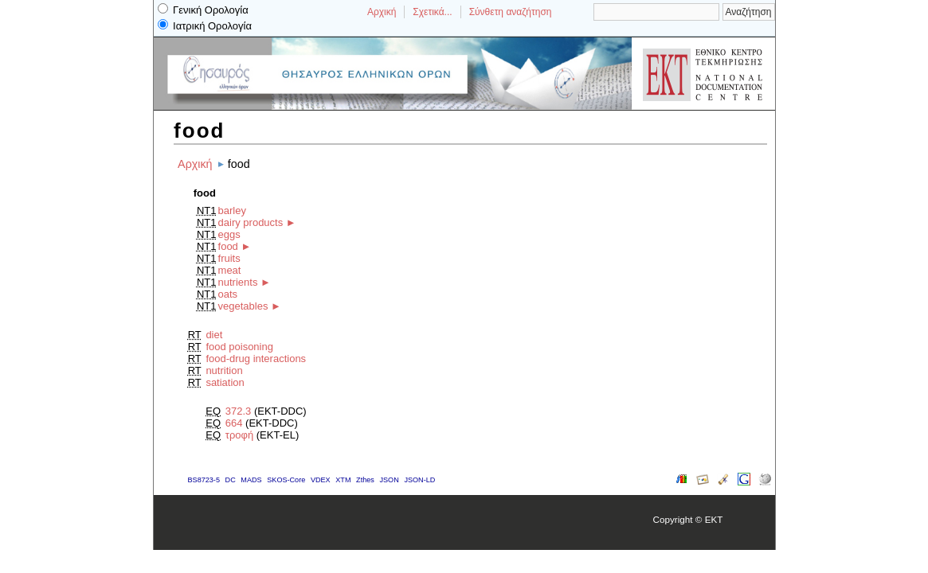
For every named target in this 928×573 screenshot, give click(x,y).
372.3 (238, 411)
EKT (714, 519)
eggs (229, 234)
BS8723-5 (204, 480)
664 (234, 423)
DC (230, 480)
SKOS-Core (286, 480)
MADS (251, 480)
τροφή (239, 435)
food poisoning (239, 347)
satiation (225, 382)
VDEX (321, 480)
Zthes (365, 480)
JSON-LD (419, 480)
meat (229, 270)
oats (228, 294)
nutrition (224, 370)
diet (214, 335)
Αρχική (381, 12)
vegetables (243, 306)
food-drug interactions (256, 358)
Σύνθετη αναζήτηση (510, 12)
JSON (388, 480)
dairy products (251, 222)
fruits (229, 258)
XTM (342, 480)
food (228, 246)
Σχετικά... (432, 12)
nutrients (238, 282)
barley (232, 210)
